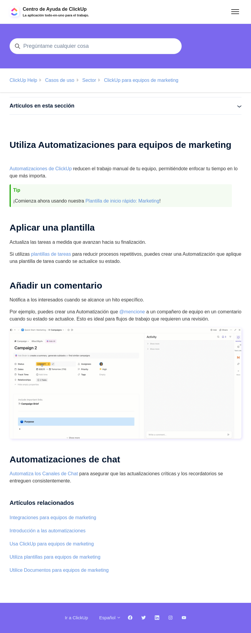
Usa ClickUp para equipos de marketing (52, 543)
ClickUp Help (23, 80)
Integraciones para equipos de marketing (53, 517)
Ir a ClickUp (76, 617)
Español (110, 617)
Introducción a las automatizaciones (47, 530)
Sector (89, 80)
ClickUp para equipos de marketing (141, 80)
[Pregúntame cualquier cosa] (96, 46)
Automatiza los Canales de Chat (44, 473)
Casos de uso (59, 80)
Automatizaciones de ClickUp (41, 168)
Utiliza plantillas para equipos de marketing (55, 557)
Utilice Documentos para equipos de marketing (59, 570)
